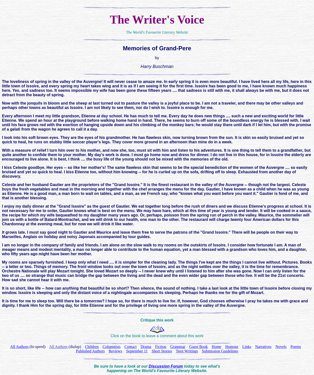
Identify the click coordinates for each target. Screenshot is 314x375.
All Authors (58, 347)
